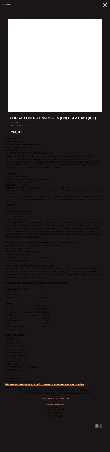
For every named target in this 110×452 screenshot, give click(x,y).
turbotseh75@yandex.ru (55, 404)
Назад (8, 4)
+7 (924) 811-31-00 (61, 399)
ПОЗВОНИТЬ (47, 399)
